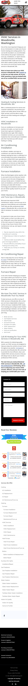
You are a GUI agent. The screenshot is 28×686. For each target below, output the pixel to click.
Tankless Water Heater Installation (12, 593)
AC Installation (6, 490)
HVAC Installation (9, 525)
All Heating (19, 348)
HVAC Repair (7, 532)
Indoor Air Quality (6, 599)
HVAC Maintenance (9, 535)
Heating (3, 503)
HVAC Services (6, 522)
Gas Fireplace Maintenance (10, 577)
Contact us (22, 72)
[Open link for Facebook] (4, 615)
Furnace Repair (8, 516)
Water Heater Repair (8, 590)
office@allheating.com (16, 676)
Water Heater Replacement (10, 586)
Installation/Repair (7, 564)
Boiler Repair (7, 557)
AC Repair (5, 497)
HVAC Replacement (9, 529)
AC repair (4, 260)
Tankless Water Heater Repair (11, 596)
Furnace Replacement (10, 513)
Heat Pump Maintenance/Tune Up (14, 548)
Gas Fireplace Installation (9, 570)
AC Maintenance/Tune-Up (10, 500)
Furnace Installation (9, 509)
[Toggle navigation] (26, 2)
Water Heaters (5, 580)
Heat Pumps (6, 538)
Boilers (4, 551)
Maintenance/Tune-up (10, 519)
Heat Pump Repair (9, 541)
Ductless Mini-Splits (7, 561)
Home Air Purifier (7, 606)
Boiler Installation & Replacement (13, 554)
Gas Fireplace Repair (8, 574)
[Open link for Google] (15, 684)
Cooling (3, 487)
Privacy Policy (14, 670)
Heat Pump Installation (10, 545)
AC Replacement (7, 493)
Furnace (4, 506)
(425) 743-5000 (16, 673)
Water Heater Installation (9, 583)
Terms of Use (14, 667)
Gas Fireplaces (5, 567)
